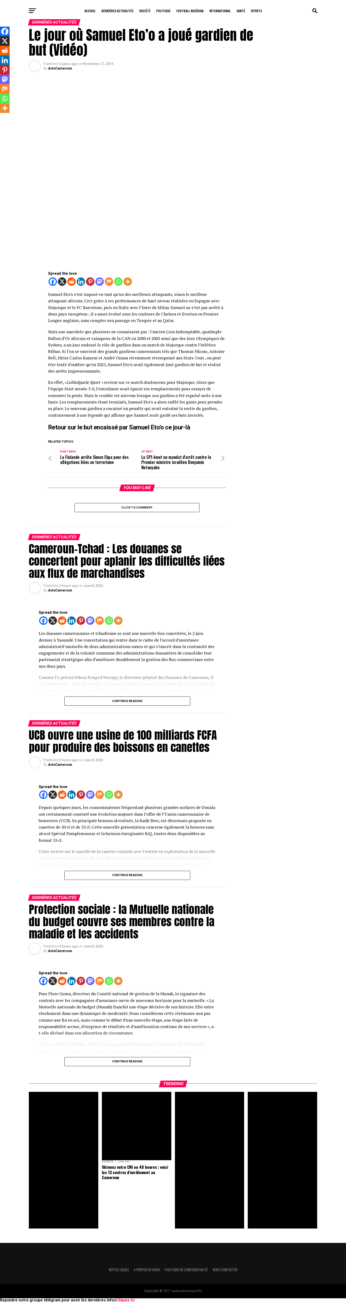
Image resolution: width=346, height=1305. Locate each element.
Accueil (90, 10)
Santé (240, 10)
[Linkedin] (81, 281)
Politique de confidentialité (186, 1272)
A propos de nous (147, 1272)
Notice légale (119, 1272)
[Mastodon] (99, 281)
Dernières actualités (117, 10)
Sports (256, 10)
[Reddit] (71, 281)
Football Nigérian (190, 10)
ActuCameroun (60, 68)
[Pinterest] (90, 281)
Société (144, 10)
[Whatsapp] (118, 281)
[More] (128, 281)
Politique (163, 10)
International (220, 10)
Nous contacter (225, 1272)
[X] (62, 281)
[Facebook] (53, 281)
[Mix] (109, 281)
